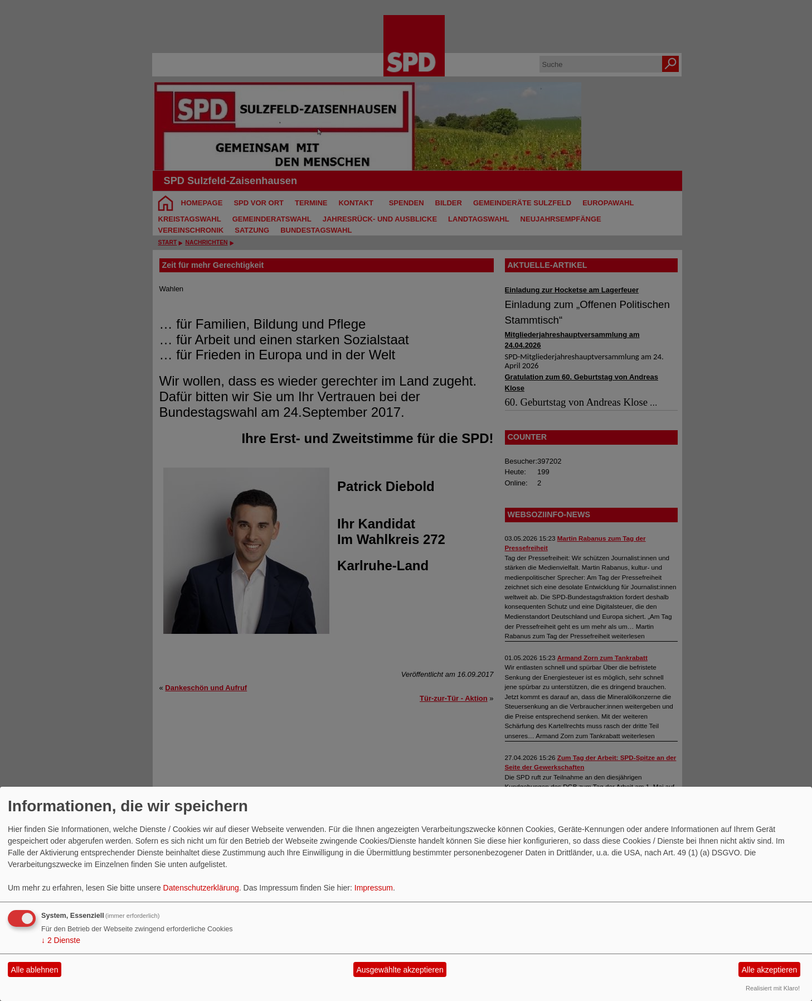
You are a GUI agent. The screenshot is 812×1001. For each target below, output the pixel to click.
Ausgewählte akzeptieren (399, 969)
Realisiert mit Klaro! (773, 988)
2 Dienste (60, 940)
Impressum (373, 887)
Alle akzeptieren (770, 969)
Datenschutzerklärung (201, 887)
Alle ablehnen (35, 969)
